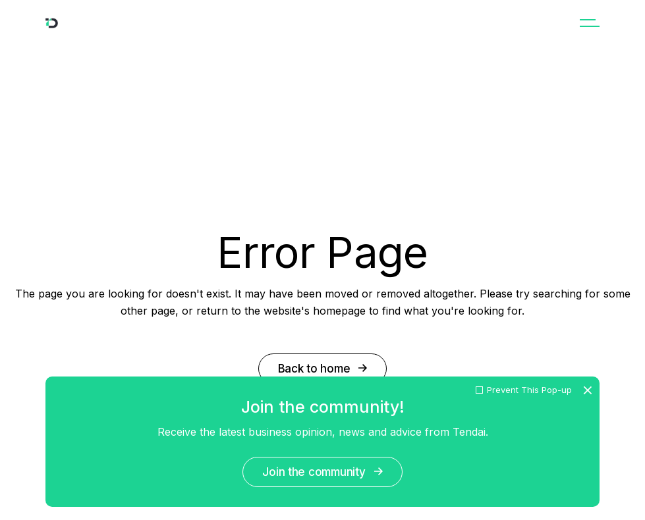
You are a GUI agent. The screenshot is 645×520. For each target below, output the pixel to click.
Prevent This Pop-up (529, 390)
